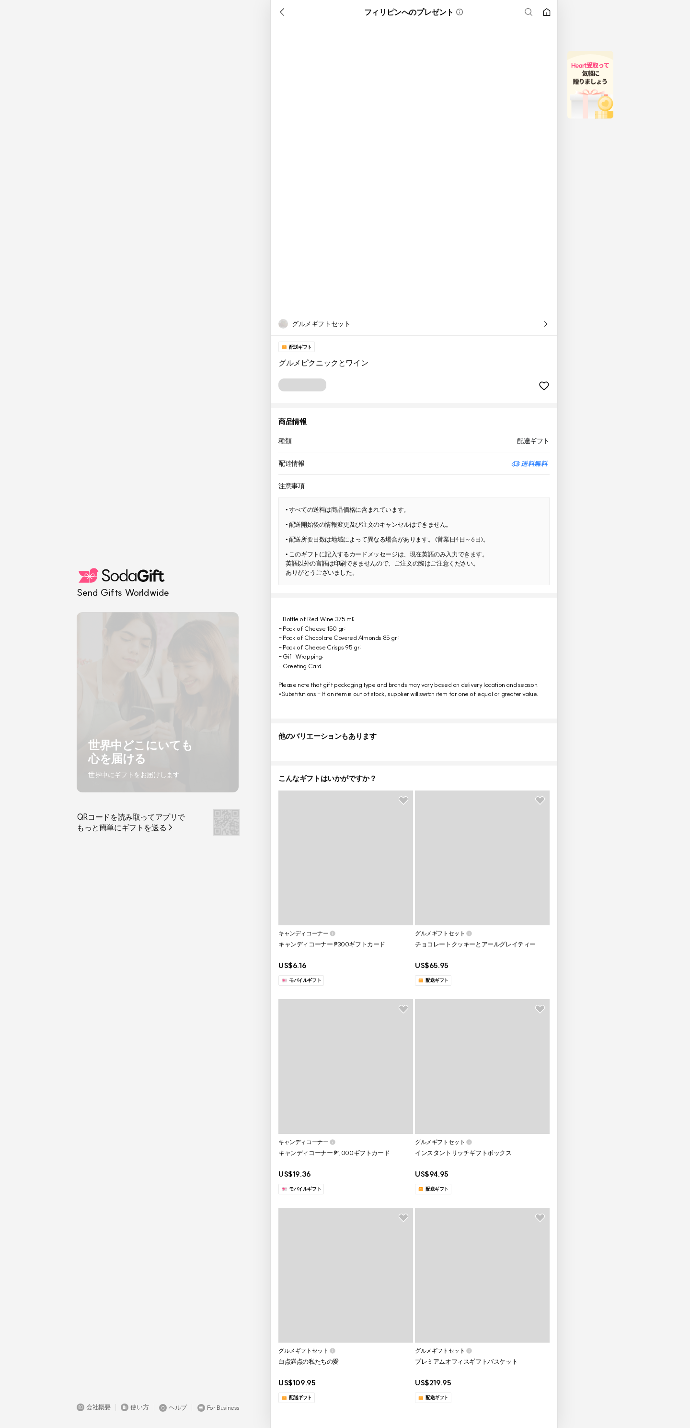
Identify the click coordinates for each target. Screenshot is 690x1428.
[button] (93, 1407)
